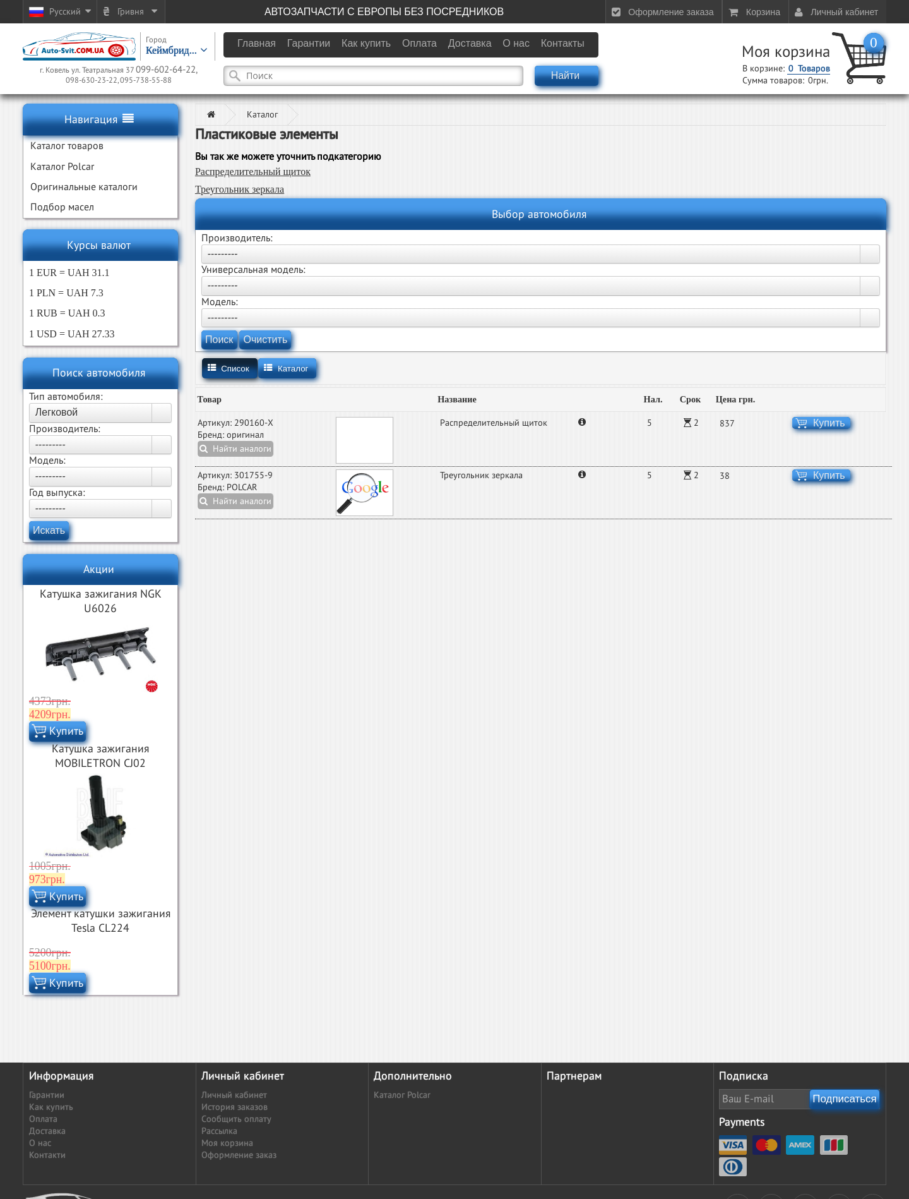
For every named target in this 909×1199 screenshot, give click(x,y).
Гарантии (46, 1095)
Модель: (47, 460)
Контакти (47, 1155)
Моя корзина (786, 52)
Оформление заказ (238, 1155)
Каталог (262, 114)
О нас (40, 1143)
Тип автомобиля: (66, 396)
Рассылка (219, 1131)
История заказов (234, 1107)
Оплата (43, 1119)
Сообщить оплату (236, 1119)
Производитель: (64, 429)
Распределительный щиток (253, 171)
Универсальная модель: (253, 269)
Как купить (51, 1107)
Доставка (47, 1131)
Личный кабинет (234, 1095)
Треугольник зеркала (239, 189)
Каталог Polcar (402, 1095)
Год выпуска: (57, 492)
